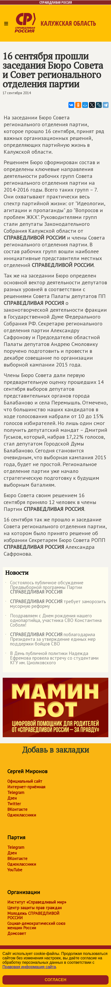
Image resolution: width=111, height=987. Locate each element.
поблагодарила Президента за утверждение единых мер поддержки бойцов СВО (50, 639)
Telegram (15, 792)
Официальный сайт (24, 781)
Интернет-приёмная (26, 787)
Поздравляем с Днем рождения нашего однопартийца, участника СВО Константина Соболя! (53, 620)
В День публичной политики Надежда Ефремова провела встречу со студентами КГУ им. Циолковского (52, 658)
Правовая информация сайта (29, 967)
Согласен (55, 980)
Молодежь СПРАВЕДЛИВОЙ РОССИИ (33, 915)
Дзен (12, 798)
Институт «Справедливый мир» (36, 902)
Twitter (14, 804)
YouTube (14, 870)
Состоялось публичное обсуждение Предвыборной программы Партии (44, 587)
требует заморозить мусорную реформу (55, 604)
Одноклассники (21, 815)
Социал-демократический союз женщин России (36, 925)
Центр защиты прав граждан (34, 908)
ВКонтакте (17, 809)
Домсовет (16, 933)
